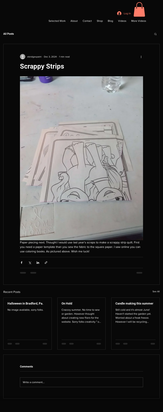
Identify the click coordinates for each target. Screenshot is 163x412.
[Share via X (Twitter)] (29, 262)
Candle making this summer (134, 303)
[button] (139, 9)
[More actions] (141, 57)
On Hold (67, 303)
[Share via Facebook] (21, 262)
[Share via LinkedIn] (37, 262)
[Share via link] (46, 262)
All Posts (8, 33)
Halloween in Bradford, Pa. (25, 303)
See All (156, 291)
